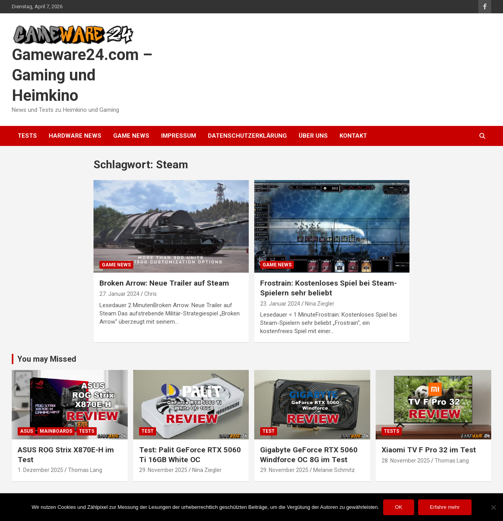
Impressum (178, 135)
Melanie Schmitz (334, 470)
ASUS (26, 431)
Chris (150, 294)
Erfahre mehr (445, 507)
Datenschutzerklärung (247, 135)
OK (398, 507)
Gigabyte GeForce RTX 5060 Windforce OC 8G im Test (309, 454)
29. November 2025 (163, 470)
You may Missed (46, 359)
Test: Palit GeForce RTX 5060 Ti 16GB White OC (190, 454)
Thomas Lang (85, 470)
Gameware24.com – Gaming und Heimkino (82, 75)
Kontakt (353, 135)
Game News (131, 135)
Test (147, 431)
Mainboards (56, 431)
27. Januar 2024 (119, 294)
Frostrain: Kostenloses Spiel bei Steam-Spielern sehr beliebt (328, 288)
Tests (27, 135)
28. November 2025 (406, 460)
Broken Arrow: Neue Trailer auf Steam (164, 283)
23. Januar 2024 (280, 304)
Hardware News (75, 135)
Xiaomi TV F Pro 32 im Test (429, 449)
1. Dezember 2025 (40, 470)
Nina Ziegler (319, 304)
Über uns (313, 135)
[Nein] (493, 507)
